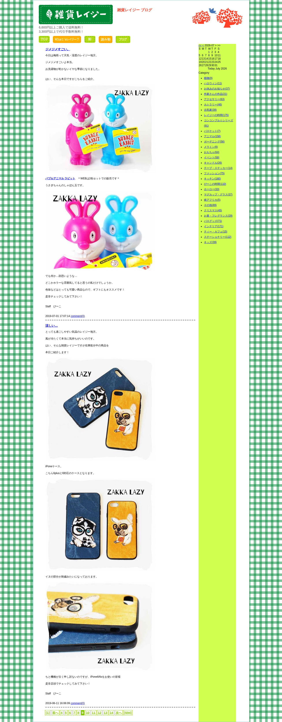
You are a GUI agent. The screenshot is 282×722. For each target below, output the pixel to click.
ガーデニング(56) (214, 141)
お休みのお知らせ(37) (217, 88)
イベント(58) (211, 157)
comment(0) (78, 316)
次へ (119, 712)
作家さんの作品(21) (215, 94)
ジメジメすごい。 (57, 49)
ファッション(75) (214, 173)
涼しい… (51, 325)
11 (93, 712)
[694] (128, 712)
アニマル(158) (212, 136)
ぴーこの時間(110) (215, 184)
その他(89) (210, 205)
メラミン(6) (211, 146)
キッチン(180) (212, 178)
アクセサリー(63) (214, 99)
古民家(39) (210, 109)
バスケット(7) (212, 131)
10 (87, 712)
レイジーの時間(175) (216, 115)
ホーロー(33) (211, 189)
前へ (55, 712)
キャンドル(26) (213, 162)
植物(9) (208, 78)
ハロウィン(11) (213, 83)
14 (111, 712)
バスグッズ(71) (213, 221)
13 (105, 712)
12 (99, 712)
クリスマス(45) (213, 210)
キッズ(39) (210, 242)
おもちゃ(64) (211, 152)
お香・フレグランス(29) (218, 215)
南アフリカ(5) (212, 199)
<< (200, 45)
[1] (48, 712)
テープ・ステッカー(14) (218, 168)
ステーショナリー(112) (217, 236)
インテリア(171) (213, 226)
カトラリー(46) (213, 104)
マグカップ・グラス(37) (218, 194)
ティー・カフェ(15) (215, 231)
